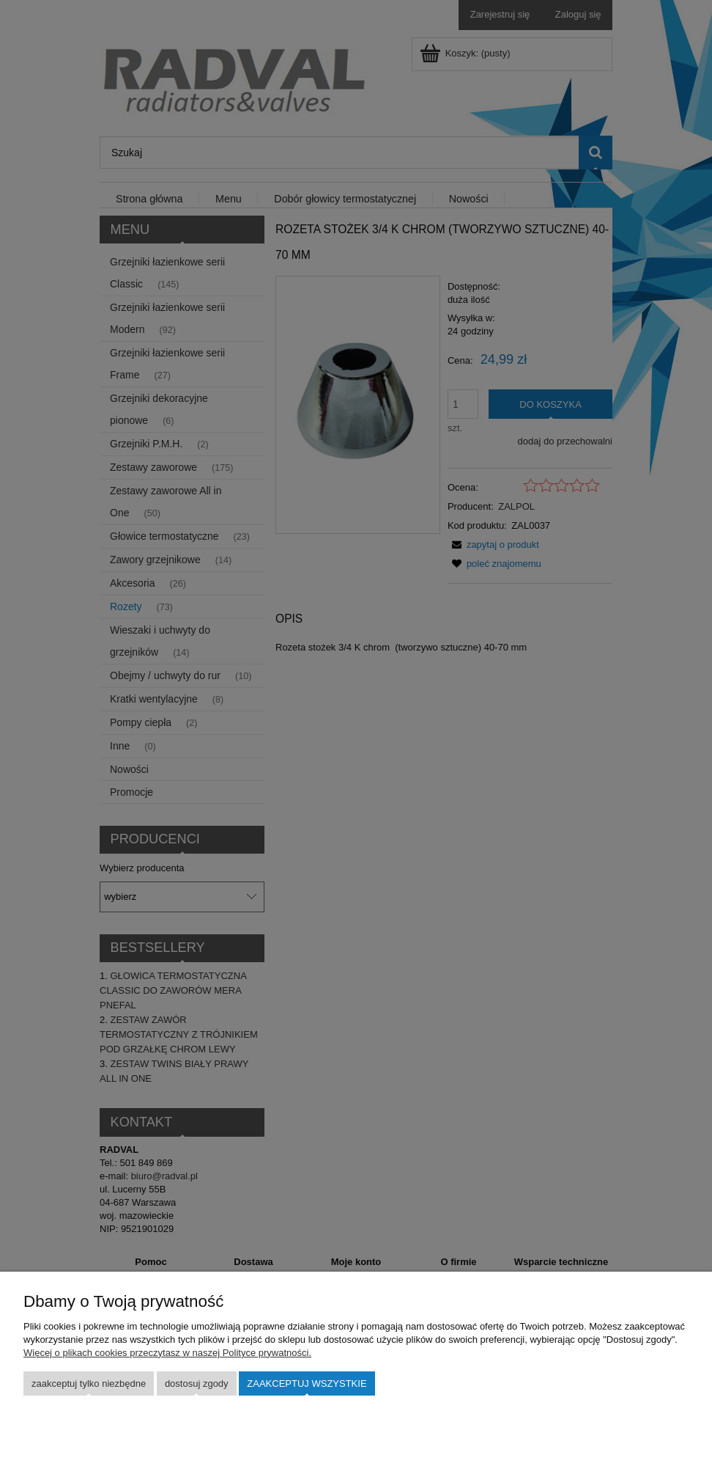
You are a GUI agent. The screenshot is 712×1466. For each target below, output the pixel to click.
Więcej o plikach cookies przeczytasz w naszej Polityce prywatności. (167, 1352)
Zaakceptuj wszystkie (306, 1383)
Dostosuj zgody (197, 1383)
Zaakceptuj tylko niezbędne (88, 1383)
